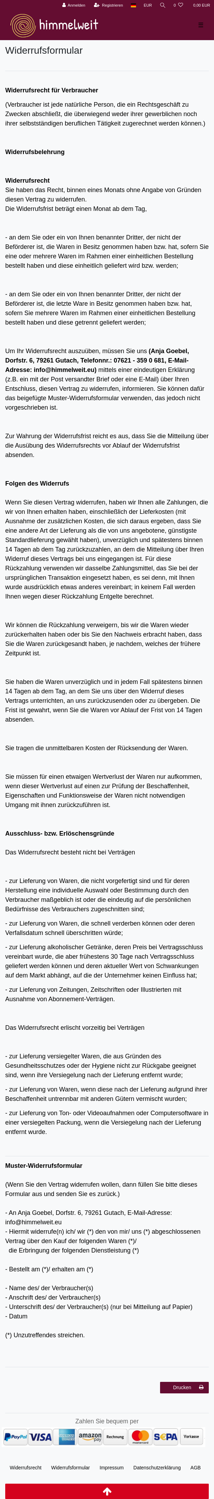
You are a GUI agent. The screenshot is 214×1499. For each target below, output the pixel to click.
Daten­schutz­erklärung (157, 1467)
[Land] (133, 5)
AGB (195, 1467)
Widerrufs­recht (25, 1467)
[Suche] (163, 5)
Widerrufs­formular (70, 1467)
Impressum (112, 1467)
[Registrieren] (108, 5)
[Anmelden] (73, 5)
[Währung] (148, 5)
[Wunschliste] (178, 5)
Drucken (188, 1387)
